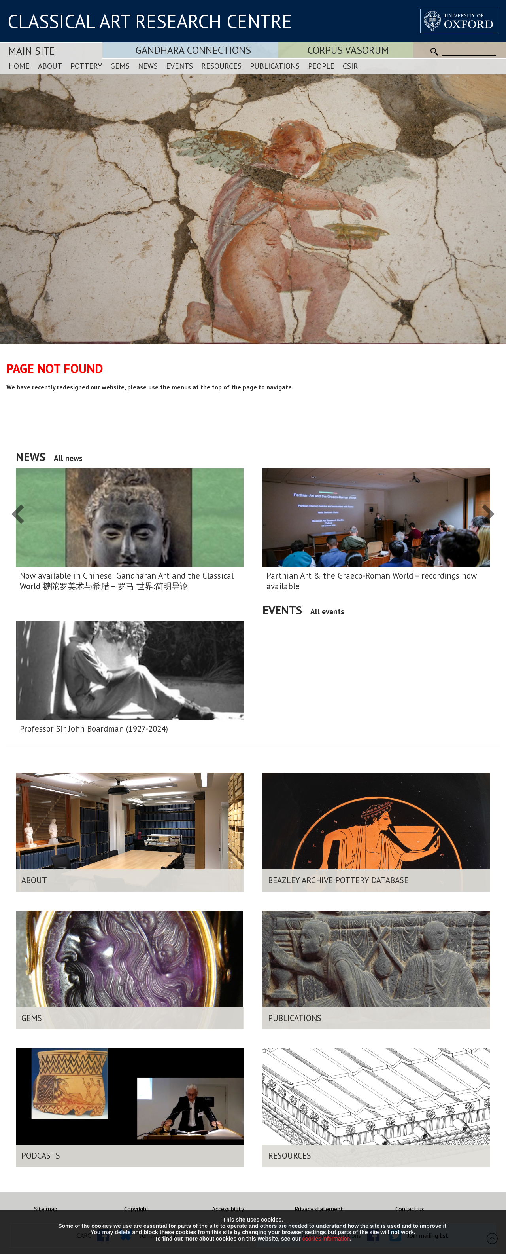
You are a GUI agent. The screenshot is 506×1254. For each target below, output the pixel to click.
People (321, 66)
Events (179, 66)
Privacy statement (319, 1209)
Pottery (86, 66)
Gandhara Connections (193, 50)
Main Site (31, 50)
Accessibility (228, 1209)
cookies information (326, 1238)
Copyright (136, 1209)
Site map (45, 1209)
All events (327, 611)
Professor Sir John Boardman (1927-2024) (94, 728)
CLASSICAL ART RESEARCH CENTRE (150, 21)
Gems (120, 66)
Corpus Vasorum (348, 50)
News (148, 66)
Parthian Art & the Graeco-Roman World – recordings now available (371, 581)
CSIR (350, 66)
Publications (275, 66)
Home (19, 66)
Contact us (409, 1209)
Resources (221, 66)
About (50, 66)
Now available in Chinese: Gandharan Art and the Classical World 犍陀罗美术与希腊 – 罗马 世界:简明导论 (127, 581)
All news (68, 458)
